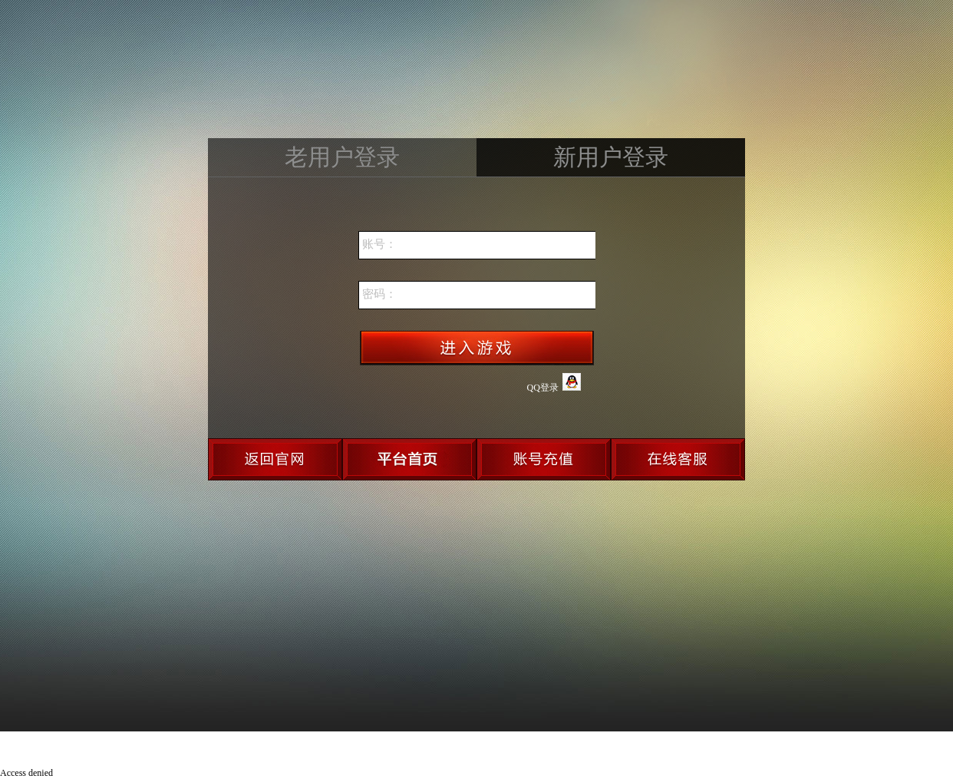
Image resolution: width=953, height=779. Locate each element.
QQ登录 (554, 383)
